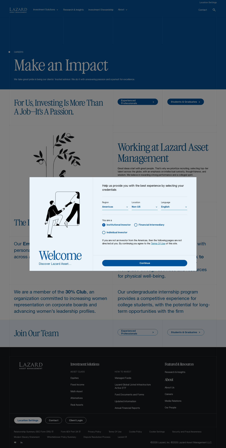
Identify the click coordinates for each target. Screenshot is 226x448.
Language (165, 203)
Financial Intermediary (151, 225)
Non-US (136, 207)
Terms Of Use (158, 244)
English (165, 207)
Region (105, 203)
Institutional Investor (119, 225)
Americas (107, 207)
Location (136, 203)
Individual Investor (117, 233)
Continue (145, 263)
